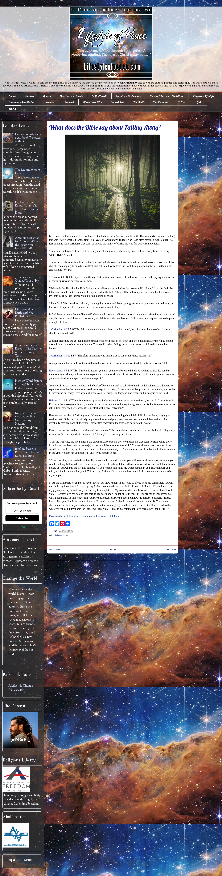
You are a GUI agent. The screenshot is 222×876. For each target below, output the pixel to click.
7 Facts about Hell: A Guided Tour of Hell (28, 279)
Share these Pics (92, 102)
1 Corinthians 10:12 (59, 355)
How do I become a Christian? (166, 96)
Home (12, 96)
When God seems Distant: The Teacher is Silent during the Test (28, 350)
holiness (58, 535)
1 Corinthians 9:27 (59, 329)
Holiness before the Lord (22, 102)
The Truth (138, 102)
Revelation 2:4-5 (58, 370)
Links (199, 102)
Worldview (117, 102)
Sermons (50, 102)
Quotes (47, 96)
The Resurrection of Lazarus (27, 172)
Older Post (171, 549)
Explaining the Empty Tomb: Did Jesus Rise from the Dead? (27, 207)
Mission (29, 96)
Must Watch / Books (71, 96)
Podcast (69, 102)
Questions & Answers (128, 96)
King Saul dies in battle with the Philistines (25, 313)
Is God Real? (99, 96)
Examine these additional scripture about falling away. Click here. (84, 516)
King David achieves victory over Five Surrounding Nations (27, 418)
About (12, 108)
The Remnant (161, 102)
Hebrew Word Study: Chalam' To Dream (28, 383)
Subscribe (22, 518)
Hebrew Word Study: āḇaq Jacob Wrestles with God (28, 138)
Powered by (22, 527)
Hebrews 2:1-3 (57, 400)
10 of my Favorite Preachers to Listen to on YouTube (27, 452)
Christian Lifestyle (203, 96)
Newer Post (54, 549)
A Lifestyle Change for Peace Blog (20, 688)
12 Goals (182, 102)
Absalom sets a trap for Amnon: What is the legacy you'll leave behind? (28, 243)
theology (66, 535)
